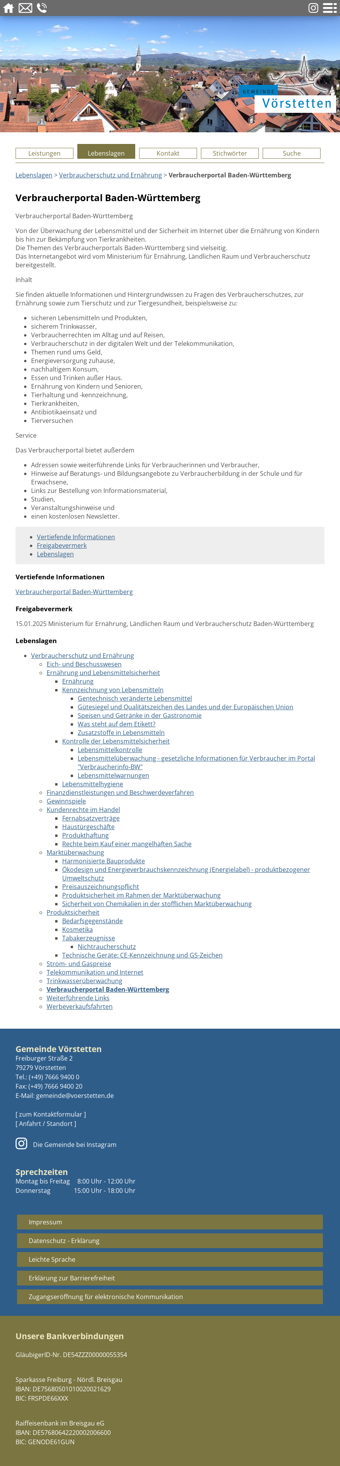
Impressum (45, 1222)
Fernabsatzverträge (91, 818)
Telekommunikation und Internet (95, 972)
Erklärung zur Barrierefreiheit (72, 1278)
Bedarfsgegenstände (92, 921)
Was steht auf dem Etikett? (116, 724)
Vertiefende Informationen (76, 537)
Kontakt (168, 153)
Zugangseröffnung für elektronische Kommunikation (106, 1296)
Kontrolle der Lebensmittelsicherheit (116, 741)
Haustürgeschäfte (88, 826)
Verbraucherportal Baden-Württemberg (74, 591)
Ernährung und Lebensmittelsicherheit (103, 672)
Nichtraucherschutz (107, 946)
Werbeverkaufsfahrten (80, 1006)
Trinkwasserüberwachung (84, 981)
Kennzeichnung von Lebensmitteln (113, 690)
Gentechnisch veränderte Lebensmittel (135, 698)
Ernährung (78, 681)
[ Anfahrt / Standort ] (46, 1123)
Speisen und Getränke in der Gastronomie (140, 715)
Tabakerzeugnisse (88, 938)
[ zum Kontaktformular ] (51, 1114)
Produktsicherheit (73, 912)
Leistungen (44, 153)
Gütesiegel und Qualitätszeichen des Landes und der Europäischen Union (185, 707)
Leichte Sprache (52, 1259)
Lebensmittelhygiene (92, 784)
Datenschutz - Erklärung (64, 1240)
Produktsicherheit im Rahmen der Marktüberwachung (141, 895)
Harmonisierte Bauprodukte (103, 861)
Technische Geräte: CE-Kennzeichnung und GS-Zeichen (142, 955)
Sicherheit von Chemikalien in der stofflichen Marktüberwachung (157, 904)
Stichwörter (230, 153)
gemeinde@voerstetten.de (75, 1095)
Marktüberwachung (75, 852)
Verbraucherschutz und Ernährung (110, 175)
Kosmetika (77, 929)
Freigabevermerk (62, 545)
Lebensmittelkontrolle (110, 749)
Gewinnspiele (66, 801)
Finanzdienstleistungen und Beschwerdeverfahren (120, 792)
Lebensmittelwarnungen (113, 775)
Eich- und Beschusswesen (84, 664)
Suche (292, 153)
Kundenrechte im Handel (83, 809)
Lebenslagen (106, 153)
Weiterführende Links (78, 998)
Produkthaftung (85, 835)
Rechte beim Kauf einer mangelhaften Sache (127, 844)
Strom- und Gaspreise (79, 963)
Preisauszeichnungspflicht (100, 886)
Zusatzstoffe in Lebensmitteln (121, 732)
